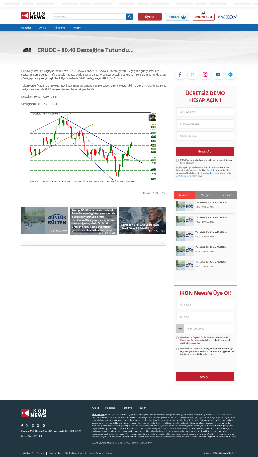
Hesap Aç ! (205, 151)
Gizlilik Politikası (207, 337)
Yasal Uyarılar (55, 453)
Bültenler (226, 195)
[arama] (129, 17)
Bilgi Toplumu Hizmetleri (75, 453)
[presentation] (201, 362)
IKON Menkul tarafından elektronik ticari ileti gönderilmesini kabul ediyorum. (206, 161)
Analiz (42, 27)
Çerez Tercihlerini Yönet (101, 453)
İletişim (77, 27)
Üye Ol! (205, 377)
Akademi (60, 27)
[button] (25, 243)
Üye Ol (150, 17)
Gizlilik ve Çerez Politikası (33, 453)
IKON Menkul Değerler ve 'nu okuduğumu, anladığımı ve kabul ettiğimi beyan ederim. (205, 340)
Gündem (184, 195)
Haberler (26, 27)
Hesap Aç (177, 17)
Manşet (205, 195)
